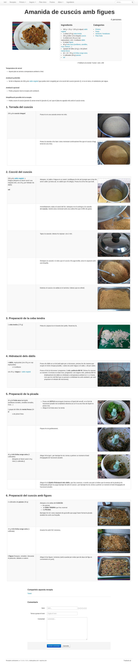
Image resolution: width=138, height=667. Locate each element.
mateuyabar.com (34, 660)
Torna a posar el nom (38, 613)
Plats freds (99, 36)
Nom (43, 608)
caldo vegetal (33, 81)
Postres (52, 2)
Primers (22, 2)
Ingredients (70, 2)
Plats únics (42, 2)
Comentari (41, 619)
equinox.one (43, 660)
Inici (5, 2)
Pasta (97, 31)
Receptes (13, 2)
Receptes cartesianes (12, 660)
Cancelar (66, 646)
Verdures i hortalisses (102, 34)
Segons (32, 2)
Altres (60, 2)
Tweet (29, 593)
